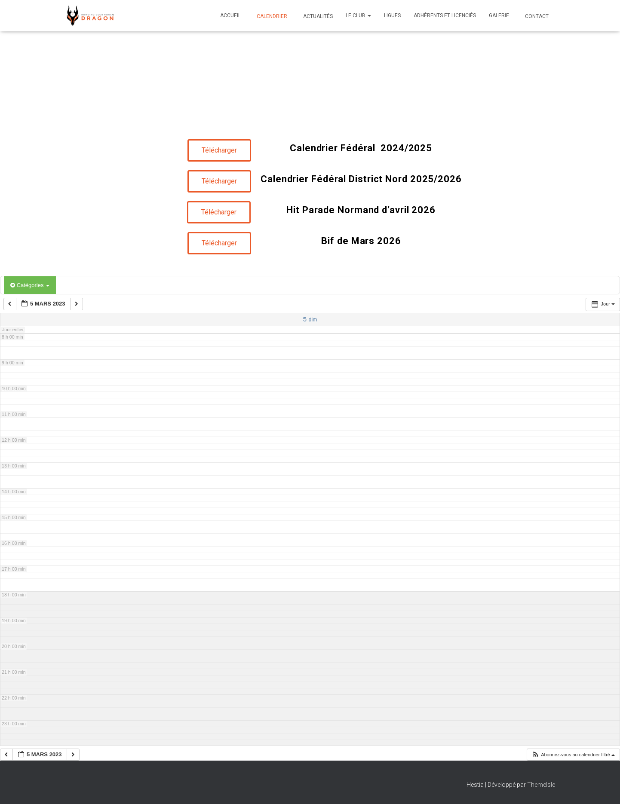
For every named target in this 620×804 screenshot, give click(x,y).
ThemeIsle (541, 784)
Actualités (317, 16)
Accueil (230, 15)
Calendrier (271, 16)
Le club (358, 15)
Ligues (392, 15)
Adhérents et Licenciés (445, 15)
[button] (573, 755)
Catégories (29, 285)
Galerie (499, 15)
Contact (536, 16)
